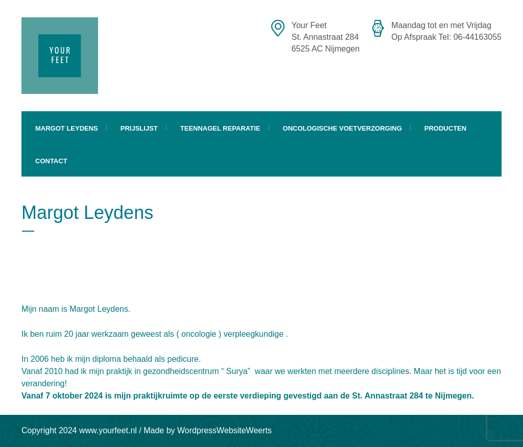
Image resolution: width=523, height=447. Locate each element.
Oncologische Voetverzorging (342, 128)
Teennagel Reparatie (220, 128)
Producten (445, 128)
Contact (51, 161)
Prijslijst (139, 128)
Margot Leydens (66, 128)
